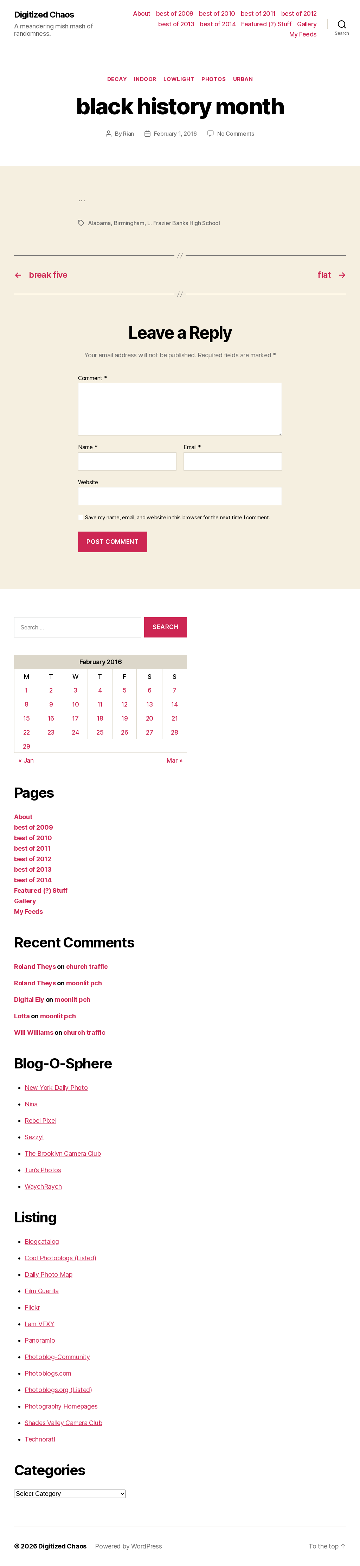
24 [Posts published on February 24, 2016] (75, 732)
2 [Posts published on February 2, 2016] (51, 690)
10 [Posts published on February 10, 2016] (75, 704)
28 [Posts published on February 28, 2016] (174, 732)
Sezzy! (34, 1137)
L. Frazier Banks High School (183, 223)
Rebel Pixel (40, 1120)
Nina (31, 1104)
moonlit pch (84, 983)
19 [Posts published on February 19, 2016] (124, 718)
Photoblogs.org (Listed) (58, 1389)
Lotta (22, 1016)
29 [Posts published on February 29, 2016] (26, 746)
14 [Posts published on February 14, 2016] (174, 704)
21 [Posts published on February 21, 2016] (175, 718)
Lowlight (178, 79)
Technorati (40, 1439)
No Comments (235, 133)
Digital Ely (29, 999)
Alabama (99, 223)
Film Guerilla (42, 1291)
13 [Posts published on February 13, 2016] (149, 704)
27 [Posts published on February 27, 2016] (149, 732)
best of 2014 (218, 24)
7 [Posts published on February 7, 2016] (174, 690)
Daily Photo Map (48, 1274)
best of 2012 (299, 13)
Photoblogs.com (48, 1373)
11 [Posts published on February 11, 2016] (100, 704)
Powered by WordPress (128, 1546)
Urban (243, 79)
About (141, 13)
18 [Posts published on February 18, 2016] (100, 718)
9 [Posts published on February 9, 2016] (51, 704)
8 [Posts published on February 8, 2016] (26, 704)
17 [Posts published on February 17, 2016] (75, 718)
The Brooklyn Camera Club (63, 1153)
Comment (92, 378)
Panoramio (40, 1340)
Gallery (307, 24)
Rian (128, 133)
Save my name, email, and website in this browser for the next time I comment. (177, 517)
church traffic (87, 966)
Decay (117, 79)
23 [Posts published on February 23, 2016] (50, 732)
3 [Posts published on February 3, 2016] (75, 690)
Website (88, 482)
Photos (213, 79)
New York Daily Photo (56, 1087)
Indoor (145, 79)
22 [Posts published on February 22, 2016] (26, 732)
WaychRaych (43, 1186)
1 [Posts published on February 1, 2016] (26, 690)
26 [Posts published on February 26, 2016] (124, 732)
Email (192, 447)
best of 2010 (217, 13)
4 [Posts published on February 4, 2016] (100, 690)
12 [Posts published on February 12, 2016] (124, 704)
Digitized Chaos (44, 15)
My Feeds (303, 34)
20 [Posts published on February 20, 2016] (149, 718)
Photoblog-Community (57, 1357)
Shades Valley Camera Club (63, 1422)
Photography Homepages (61, 1406)
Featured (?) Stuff (266, 24)
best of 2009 (174, 13)
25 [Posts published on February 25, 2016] (99, 732)
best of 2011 (258, 13)
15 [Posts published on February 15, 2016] (26, 718)
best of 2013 (176, 24)
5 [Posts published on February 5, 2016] (125, 690)
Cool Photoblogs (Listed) (60, 1258)
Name (87, 447)
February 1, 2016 (175, 133)
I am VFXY (39, 1324)
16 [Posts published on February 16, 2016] (51, 718)
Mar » (175, 760)
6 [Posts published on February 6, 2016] (150, 690)
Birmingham (129, 223)
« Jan (26, 760)
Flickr (32, 1307)
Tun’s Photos (43, 1170)
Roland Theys (35, 966)
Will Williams (33, 1032)
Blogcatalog (42, 1241)
